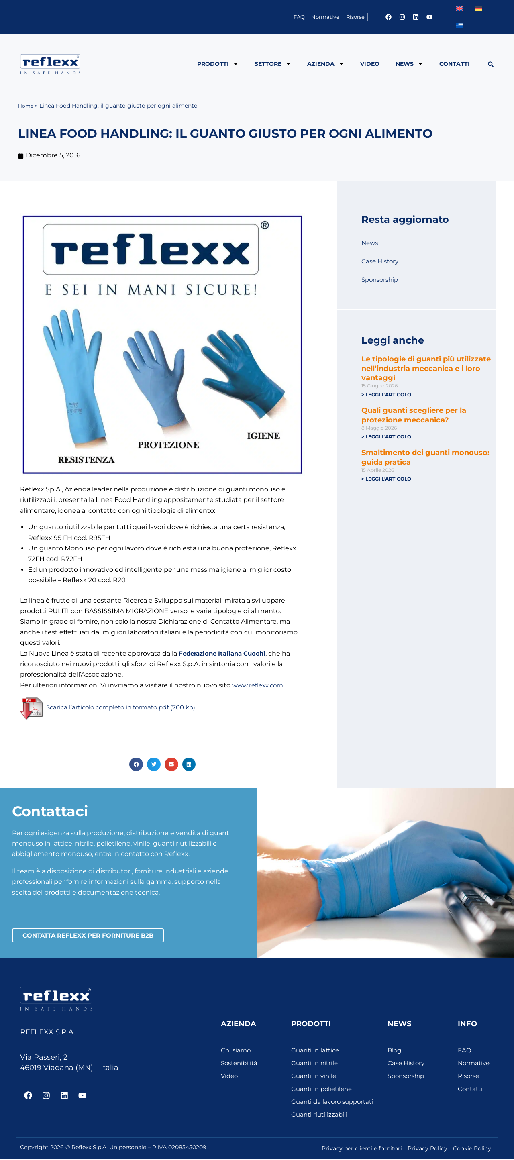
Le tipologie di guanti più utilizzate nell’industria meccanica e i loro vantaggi (426, 368)
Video (369, 63)
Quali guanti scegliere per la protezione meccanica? (413, 415)
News (409, 64)
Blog (395, 1051)
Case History (381, 261)
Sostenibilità (241, 1064)
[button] (491, 64)
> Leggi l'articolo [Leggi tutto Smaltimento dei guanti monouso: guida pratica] (386, 480)
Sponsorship (381, 279)
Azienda (325, 64)
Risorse (345, 16)
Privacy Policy (427, 1149)
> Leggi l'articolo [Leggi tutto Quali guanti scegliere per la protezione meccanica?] (386, 437)
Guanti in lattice (316, 1051)
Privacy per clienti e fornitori (362, 1149)
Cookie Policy (472, 1149)
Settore (273, 64)
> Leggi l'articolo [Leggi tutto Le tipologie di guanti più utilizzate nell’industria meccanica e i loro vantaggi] (386, 394)
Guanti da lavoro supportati (335, 1103)
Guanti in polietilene (323, 1090)
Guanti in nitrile (316, 1064)
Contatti (454, 63)
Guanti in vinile (315, 1077)
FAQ (253, 16)
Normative (297, 16)
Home (26, 105)
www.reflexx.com (259, 685)
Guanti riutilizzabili (320, 1115)
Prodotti (218, 64)
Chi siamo (236, 1051)
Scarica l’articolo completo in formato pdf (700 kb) (125, 707)
